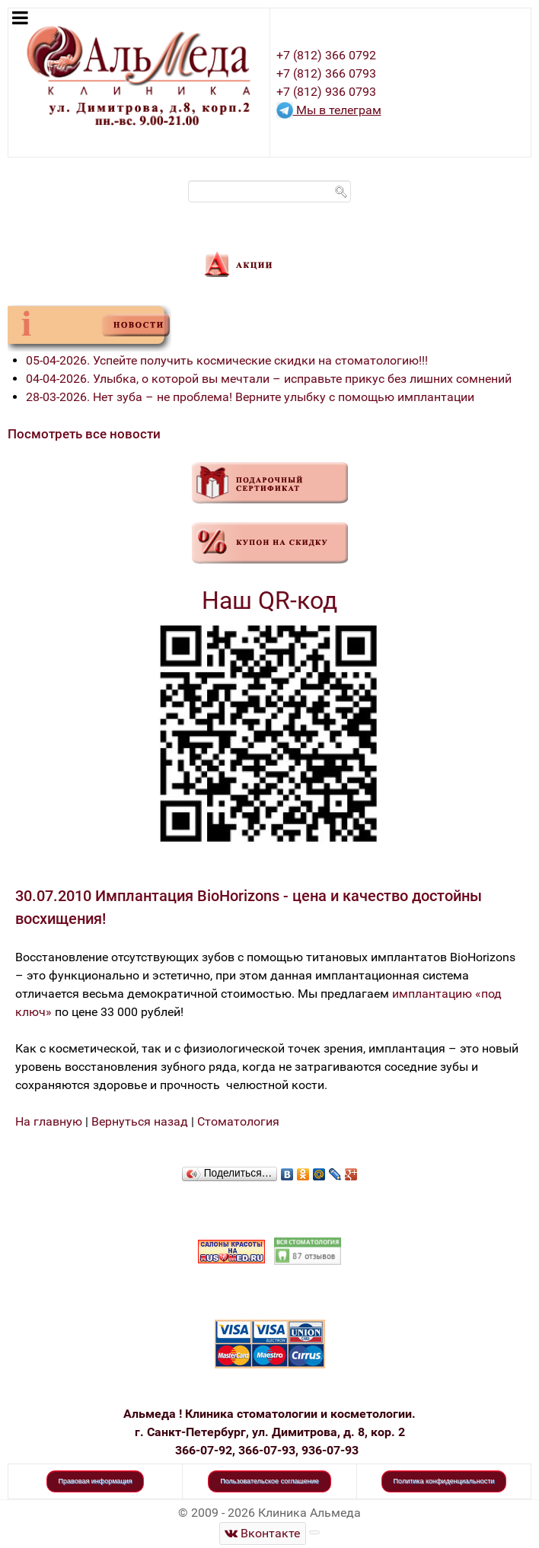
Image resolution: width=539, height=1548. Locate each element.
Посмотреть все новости (84, 433)
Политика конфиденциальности (444, 1481)
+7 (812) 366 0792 (326, 55)
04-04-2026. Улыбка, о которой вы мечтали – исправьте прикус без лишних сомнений (269, 378)
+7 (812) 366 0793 (326, 73)
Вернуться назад (139, 1121)
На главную (48, 1121)
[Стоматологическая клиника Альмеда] (262, 1533)
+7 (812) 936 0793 (326, 91)
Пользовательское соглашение (269, 1481)
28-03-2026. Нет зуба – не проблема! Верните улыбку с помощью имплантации (250, 397)
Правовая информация (95, 1481)
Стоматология (238, 1121)
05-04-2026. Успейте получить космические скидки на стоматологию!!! (227, 360)
